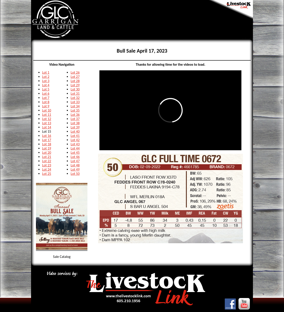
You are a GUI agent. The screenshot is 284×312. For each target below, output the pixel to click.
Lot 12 (46, 119)
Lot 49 (75, 169)
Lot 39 (75, 127)
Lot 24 (46, 169)
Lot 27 (75, 77)
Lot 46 (75, 157)
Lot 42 (75, 140)
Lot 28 (75, 81)
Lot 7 (45, 98)
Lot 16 (46, 136)
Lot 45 (75, 152)
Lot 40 (75, 131)
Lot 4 (45, 85)
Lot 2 (45, 77)
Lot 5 (45, 89)
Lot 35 (75, 110)
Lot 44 (75, 148)
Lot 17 (46, 140)
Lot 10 (46, 110)
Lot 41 (75, 136)
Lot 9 (45, 106)
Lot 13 (46, 123)
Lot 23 (46, 165)
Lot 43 (75, 144)
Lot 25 (46, 174)
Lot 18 (46, 144)
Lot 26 (75, 72)
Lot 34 (75, 106)
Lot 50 (75, 174)
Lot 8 (45, 102)
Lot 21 (46, 157)
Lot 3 (45, 81)
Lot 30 (75, 89)
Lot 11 (46, 115)
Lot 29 (75, 85)
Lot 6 (45, 93)
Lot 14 (46, 127)
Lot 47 (75, 161)
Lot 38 (75, 123)
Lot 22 (46, 161)
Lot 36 (75, 115)
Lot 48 (75, 165)
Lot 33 (75, 102)
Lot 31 (75, 93)
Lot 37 (75, 119)
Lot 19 (46, 148)
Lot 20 (46, 152)
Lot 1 (45, 72)
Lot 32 (75, 98)
